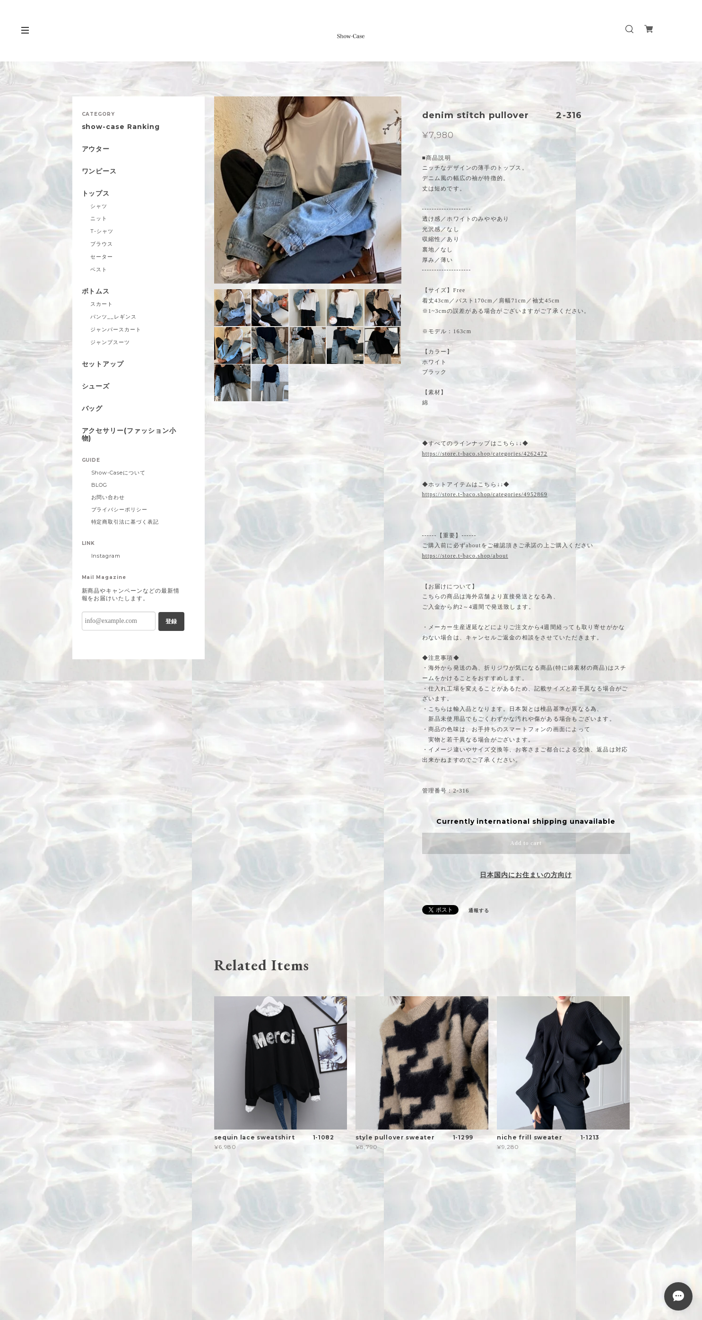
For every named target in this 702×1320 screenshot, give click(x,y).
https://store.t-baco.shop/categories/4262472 (484, 453)
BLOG (99, 485)
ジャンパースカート (115, 329)
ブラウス (101, 244)
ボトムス (96, 291)
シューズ (96, 386)
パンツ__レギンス (113, 316)
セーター (101, 256)
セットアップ (103, 364)
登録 (171, 621)
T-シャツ (101, 231)
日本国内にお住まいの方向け (526, 875)
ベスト (98, 269)
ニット (98, 218)
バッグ (92, 409)
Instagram (106, 555)
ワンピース (99, 171)
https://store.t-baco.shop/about (465, 555)
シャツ (98, 206)
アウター (96, 149)
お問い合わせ (108, 497)
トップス (96, 194)
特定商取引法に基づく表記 (125, 521)
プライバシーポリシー (119, 509)
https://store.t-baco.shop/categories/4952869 (484, 494)
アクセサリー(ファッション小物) (129, 435)
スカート (101, 304)
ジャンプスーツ (110, 342)
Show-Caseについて (118, 472)
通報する (478, 910)
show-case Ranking (121, 127)
